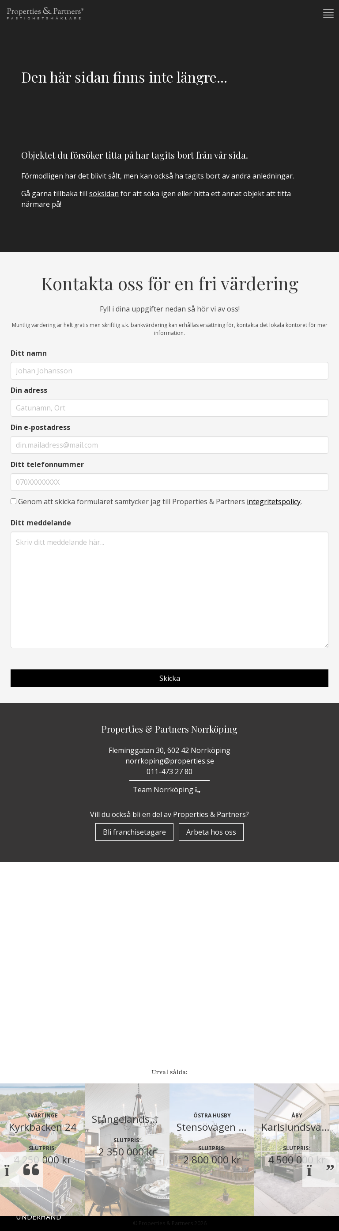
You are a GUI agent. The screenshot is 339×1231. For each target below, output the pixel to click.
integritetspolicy (274, 501)
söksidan (104, 193)
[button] (327, 14)
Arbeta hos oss (211, 832)
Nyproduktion (44, 1046)
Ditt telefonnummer (47, 464)
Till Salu (37, 1003)
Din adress (29, 390)
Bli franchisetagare (134, 832)
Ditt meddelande (41, 523)
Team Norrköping (169, 789)
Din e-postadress (40, 427)
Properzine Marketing (59, 962)
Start (27, 916)
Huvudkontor (45, 1216)
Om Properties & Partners (66, 939)
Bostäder (34, 985)
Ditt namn (29, 353)
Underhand (38, 1023)
